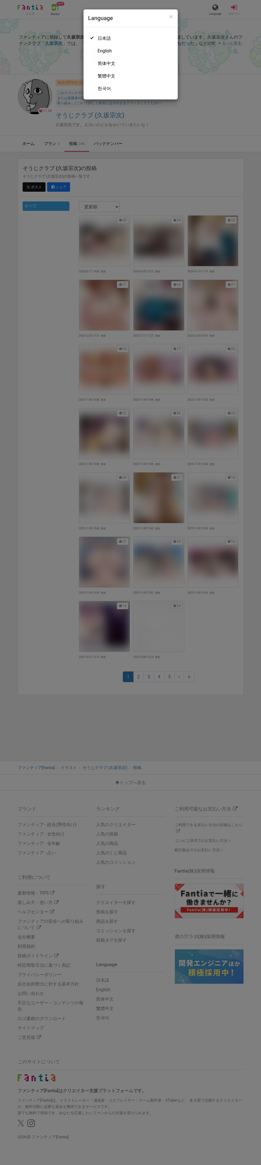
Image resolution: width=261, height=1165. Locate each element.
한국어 (104, 88)
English (105, 50)
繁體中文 (106, 75)
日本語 (104, 38)
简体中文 (106, 63)
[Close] (171, 16)
